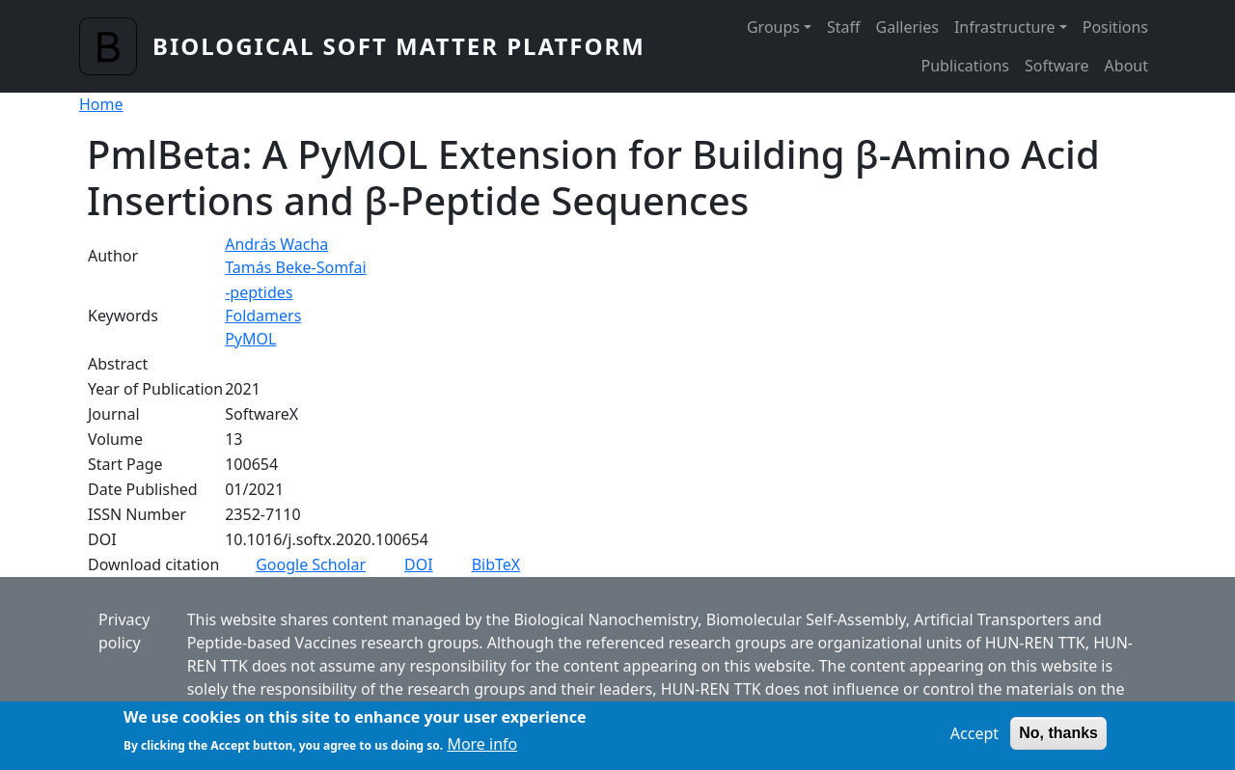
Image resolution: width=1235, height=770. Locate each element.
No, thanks (1058, 738)
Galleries (907, 27)
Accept (974, 739)
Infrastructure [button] (1005, 27)
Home (101, 104)
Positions (1115, 27)
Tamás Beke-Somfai (296, 267)
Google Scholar (311, 564)
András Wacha (276, 244)
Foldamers (263, 315)
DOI (418, 564)
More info (482, 750)
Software (1057, 65)
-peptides (258, 292)
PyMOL (250, 338)
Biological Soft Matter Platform (398, 46)
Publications (965, 65)
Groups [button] (773, 27)
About (1126, 65)
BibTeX (496, 564)
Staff (844, 27)
